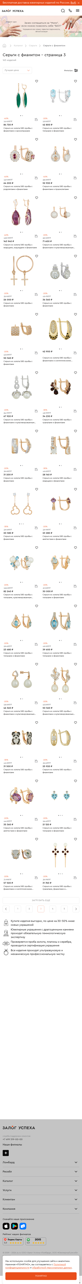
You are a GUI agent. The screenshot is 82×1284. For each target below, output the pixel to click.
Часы (5, 1121)
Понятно (41, 1276)
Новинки (7, 1126)
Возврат (7, 1162)
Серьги (33, 45)
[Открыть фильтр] (76, 70)
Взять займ (9, 1016)
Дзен (6, 1001)
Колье (6, 1115)
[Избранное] (37, 81)
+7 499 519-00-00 (13, 987)
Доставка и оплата (13, 1157)
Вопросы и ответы (13, 1172)
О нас (6, 1071)
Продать (7, 1050)
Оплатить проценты (14, 1151)
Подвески (8, 1110)
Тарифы (7, 1027)
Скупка (7, 1032)
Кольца (7, 1089)
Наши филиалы (12, 992)
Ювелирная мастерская (16, 1139)
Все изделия (10, 1084)
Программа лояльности (16, 1167)
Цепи (5, 1105)
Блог (5, 1196)
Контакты (8, 1212)
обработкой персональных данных (52, 1268)
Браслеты (8, 1099)
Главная (5, 45)
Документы (9, 1206)
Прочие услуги (11, 1066)
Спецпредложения (13, 1178)
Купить (6, 1055)
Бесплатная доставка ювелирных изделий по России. (36, 2)
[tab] (20, 115)
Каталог (18, 45)
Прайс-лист (9, 1021)
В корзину (36, 119)
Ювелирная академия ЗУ (16, 1201)
